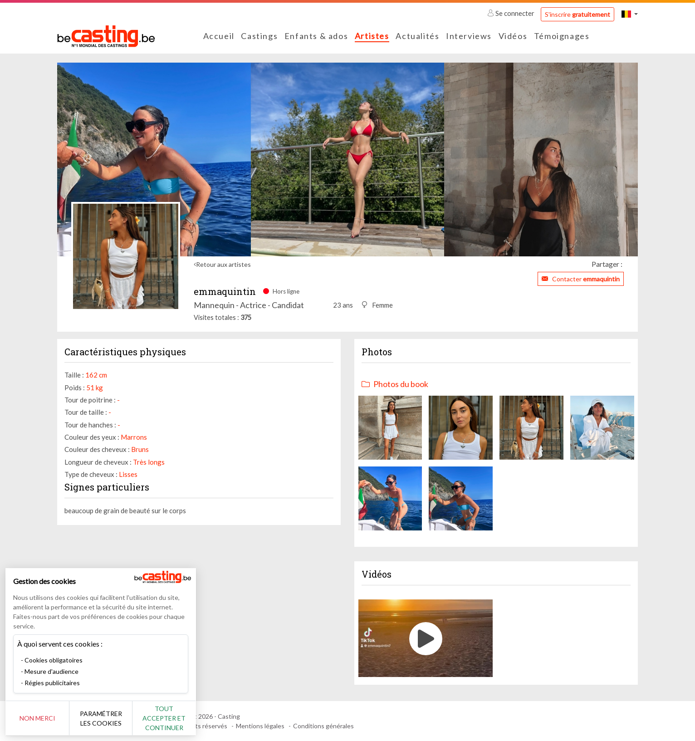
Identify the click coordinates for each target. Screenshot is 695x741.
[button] (630, 14)
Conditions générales (323, 726)
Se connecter (511, 13)
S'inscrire (577, 14)
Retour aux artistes (223, 264)
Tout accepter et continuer (164, 718)
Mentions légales (260, 726)
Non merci (37, 718)
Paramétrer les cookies (101, 718)
